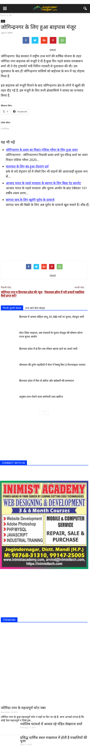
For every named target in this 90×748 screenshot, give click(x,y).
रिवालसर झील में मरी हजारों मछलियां (64, 292)
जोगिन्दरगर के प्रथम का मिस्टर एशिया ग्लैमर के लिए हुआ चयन (42, 150)
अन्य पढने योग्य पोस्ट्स (35, 308)
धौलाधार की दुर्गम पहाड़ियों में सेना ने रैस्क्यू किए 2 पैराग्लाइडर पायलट (52, 364)
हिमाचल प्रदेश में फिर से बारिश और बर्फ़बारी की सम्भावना (46, 380)
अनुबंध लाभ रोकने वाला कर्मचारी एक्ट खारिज (41, 396)
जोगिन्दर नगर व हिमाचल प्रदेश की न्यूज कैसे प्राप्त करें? (21, 293)
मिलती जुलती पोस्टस (12, 308)
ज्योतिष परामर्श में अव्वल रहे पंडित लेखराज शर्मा (51, 724)
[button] (85, 8)
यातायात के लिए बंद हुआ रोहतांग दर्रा (27, 166)
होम (3, 21)
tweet (53, 49)
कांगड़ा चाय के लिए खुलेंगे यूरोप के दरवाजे (30, 200)
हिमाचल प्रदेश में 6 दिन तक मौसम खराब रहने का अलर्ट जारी (48, 348)
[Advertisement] (44, 234)
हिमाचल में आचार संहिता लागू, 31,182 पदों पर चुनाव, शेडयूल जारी (51, 316)
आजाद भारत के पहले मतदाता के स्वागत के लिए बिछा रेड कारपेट (43, 183)
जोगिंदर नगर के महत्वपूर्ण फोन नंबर (23, 707)
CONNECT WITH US (13, 463)
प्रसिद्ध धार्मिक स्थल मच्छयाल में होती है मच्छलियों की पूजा (53, 739)
